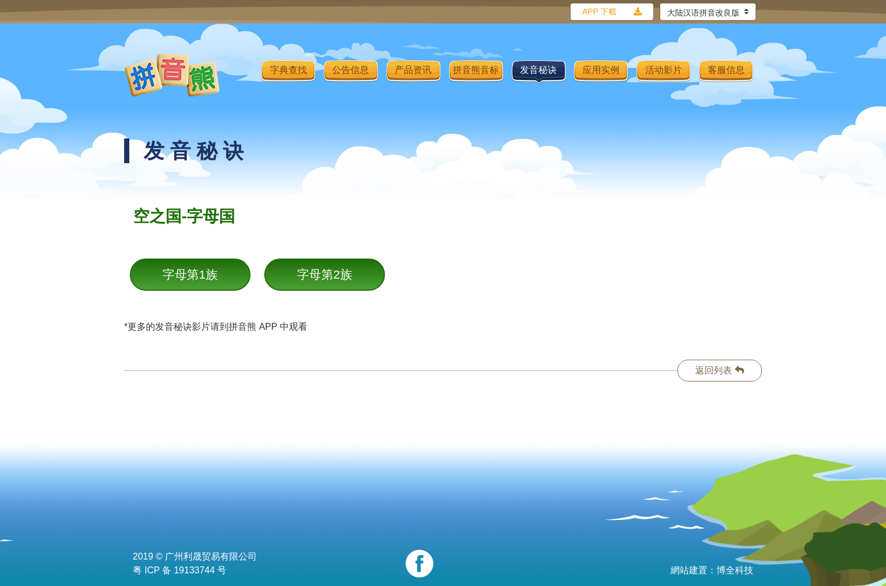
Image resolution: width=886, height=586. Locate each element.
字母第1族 (190, 274)
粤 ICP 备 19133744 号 (179, 570)
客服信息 (726, 70)
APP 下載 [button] (599, 11)
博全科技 (734, 570)
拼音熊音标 (476, 70)
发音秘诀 (538, 70)
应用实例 (601, 70)
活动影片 (663, 70)
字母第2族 (324, 274)
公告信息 (350, 70)
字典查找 (288, 70)
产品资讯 (413, 70)
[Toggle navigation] (245, 75)
